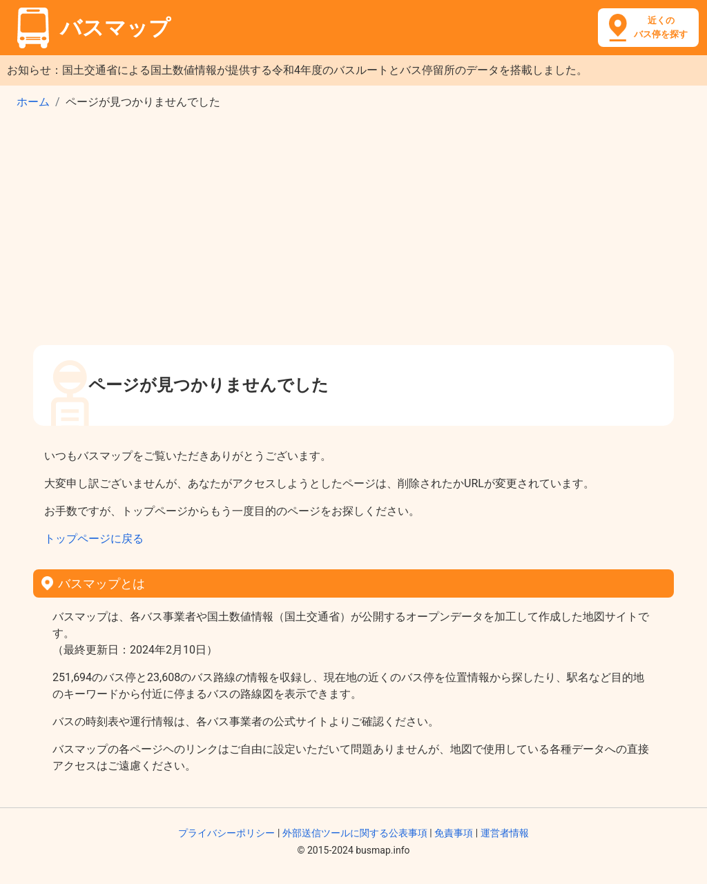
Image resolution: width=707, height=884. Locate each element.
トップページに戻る (94, 538)
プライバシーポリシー (226, 832)
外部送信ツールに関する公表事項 (354, 832)
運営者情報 (505, 832)
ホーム (33, 101)
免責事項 (453, 832)
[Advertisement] (353, 231)
